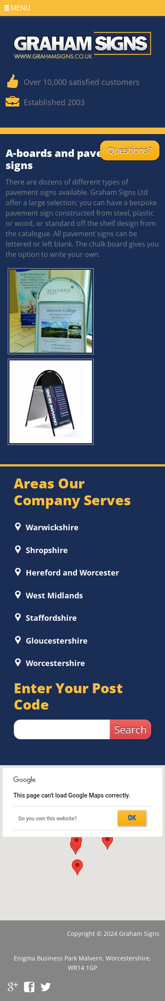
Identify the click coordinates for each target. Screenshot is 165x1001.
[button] (107, 841)
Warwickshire (51, 527)
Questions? (129, 150)
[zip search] (62, 729)
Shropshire (46, 550)
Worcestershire (54, 663)
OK (132, 818)
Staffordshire (50, 618)
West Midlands (53, 595)
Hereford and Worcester (71, 572)
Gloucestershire (56, 640)
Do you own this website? (47, 819)
